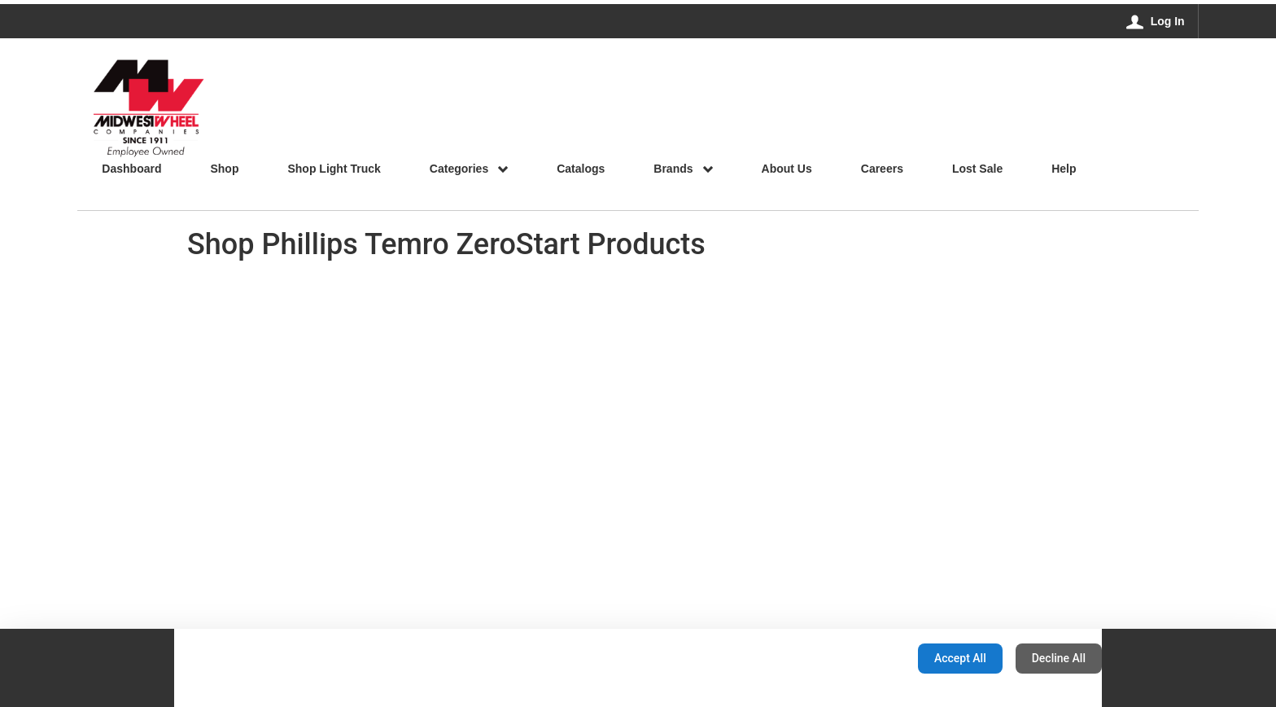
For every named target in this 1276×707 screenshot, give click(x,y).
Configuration (854, 658)
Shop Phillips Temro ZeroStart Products (446, 244)
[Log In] (1156, 21)
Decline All (1059, 658)
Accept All (960, 658)
